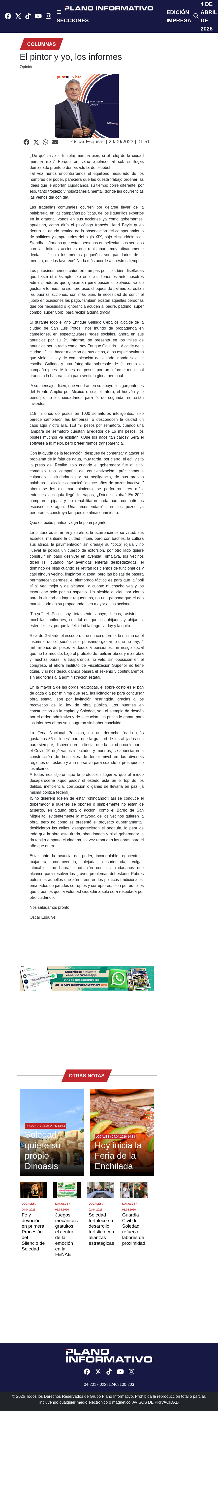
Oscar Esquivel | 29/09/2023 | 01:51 (110, 141)
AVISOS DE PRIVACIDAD (155, 1402)
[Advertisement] (87, 1027)
